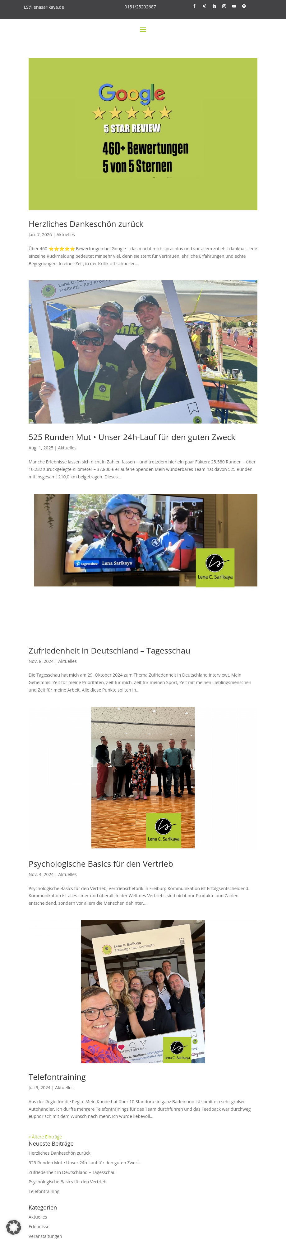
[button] (13, 1227)
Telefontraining (57, 1076)
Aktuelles (66, 234)
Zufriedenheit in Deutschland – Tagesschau (109, 650)
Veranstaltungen (45, 1236)
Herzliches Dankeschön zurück (86, 223)
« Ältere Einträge (45, 1137)
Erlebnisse (39, 1226)
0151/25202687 (140, 7)
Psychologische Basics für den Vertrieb (101, 863)
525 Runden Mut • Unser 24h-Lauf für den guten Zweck (132, 437)
